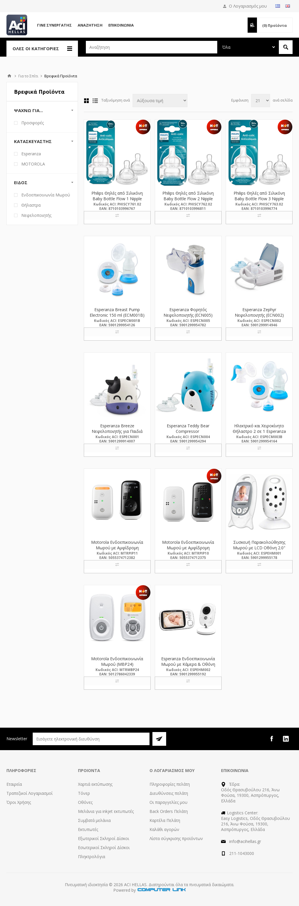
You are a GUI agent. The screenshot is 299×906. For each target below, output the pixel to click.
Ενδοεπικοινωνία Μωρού (45, 195)
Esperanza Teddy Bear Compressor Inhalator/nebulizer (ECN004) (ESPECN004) (188, 434)
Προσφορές (32, 123)
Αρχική (9, 76)
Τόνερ (84, 793)
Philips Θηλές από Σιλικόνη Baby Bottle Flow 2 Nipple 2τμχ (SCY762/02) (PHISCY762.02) (188, 201)
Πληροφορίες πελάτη (170, 784)
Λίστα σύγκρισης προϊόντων (176, 838)
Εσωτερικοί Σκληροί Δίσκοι (104, 847)
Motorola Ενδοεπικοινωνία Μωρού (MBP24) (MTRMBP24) (117, 664)
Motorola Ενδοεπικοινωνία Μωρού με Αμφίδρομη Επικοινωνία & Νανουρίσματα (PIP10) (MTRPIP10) (188, 550)
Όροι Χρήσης (18, 802)
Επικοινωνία (121, 25)
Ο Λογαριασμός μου (248, 6)
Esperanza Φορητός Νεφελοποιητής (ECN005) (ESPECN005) (188, 315)
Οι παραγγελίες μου (168, 802)
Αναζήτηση (90, 25)
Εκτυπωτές (88, 829)
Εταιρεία (14, 784)
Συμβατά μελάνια (94, 820)
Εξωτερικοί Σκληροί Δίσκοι (103, 838)
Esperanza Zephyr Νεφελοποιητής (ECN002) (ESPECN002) (259, 315)
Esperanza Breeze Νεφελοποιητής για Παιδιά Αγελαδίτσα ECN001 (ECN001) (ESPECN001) (117, 434)
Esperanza (31, 153)
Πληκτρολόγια (91, 856)
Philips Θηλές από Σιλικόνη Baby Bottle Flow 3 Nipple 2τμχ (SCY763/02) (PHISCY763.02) (259, 201)
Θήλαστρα (31, 205)
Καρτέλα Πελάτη (165, 820)
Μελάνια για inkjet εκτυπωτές (106, 811)
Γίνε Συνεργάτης (54, 25)
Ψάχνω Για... (28, 110)
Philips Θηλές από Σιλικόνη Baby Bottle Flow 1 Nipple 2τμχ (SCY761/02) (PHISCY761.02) (117, 201)
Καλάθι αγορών (164, 829)
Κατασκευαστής (33, 141)
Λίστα (95, 100)
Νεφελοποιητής (36, 215)
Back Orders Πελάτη (169, 811)
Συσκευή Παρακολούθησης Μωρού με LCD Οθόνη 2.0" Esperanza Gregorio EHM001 (259, 547)
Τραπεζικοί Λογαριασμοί (29, 793)
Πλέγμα (86, 100)
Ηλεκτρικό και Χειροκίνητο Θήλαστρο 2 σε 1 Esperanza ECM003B (259, 431)
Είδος (20, 182)
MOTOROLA (33, 164)
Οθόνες (85, 802)
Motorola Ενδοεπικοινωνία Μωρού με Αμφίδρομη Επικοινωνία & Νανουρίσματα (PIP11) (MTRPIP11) (117, 550)
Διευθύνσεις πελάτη (169, 793)
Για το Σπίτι (28, 76)
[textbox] (151, 47)
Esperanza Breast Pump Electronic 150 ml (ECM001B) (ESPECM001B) (117, 315)
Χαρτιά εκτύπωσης (95, 784)
